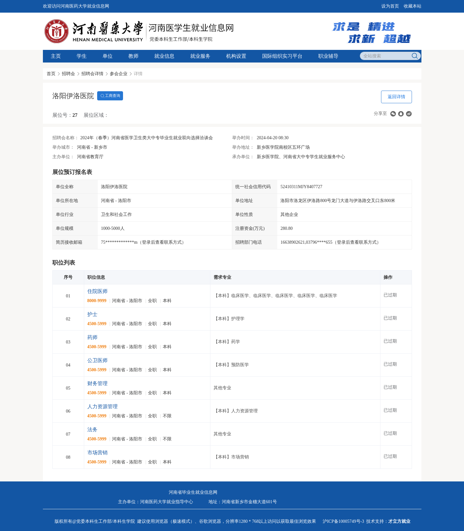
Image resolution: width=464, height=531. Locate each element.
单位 (108, 56)
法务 (92, 429)
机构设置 (236, 56)
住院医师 (97, 291)
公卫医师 (97, 360)
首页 (51, 73)
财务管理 (97, 383)
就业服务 (200, 56)
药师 (92, 337)
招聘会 (68, 73)
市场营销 (97, 452)
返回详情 (396, 96)
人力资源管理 (102, 406)
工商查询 (110, 95)
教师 (133, 56)
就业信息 (164, 56)
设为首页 (390, 6)
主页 (56, 56)
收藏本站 (412, 6)
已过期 (390, 295)
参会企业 (118, 73)
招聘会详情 (92, 73)
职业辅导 (328, 56)
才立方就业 (399, 521)
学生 (82, 56)
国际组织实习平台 (282, 56)
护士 (92, 314)
